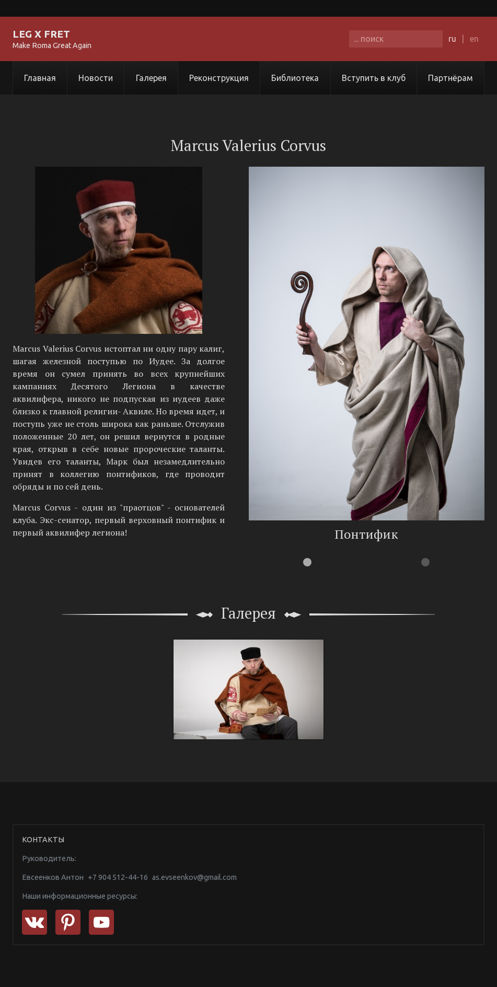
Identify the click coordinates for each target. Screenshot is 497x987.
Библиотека (295, 78)
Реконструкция (219, 78)
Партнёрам (450, 78)
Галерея (151, 78)
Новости (95, 78)
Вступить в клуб (374, 78)
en (474, 38)
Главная (40, 78)
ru (452, 38)
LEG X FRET (41, 34)
